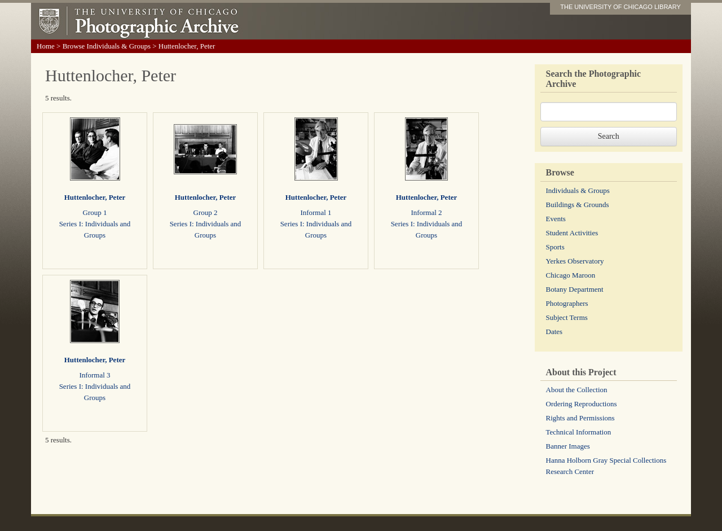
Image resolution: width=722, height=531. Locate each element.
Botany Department (575, 289)
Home (46, 46)
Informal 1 (315, 212)
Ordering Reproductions (581, 404)
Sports (555, 247)
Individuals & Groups (578, 190)
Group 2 (205, 212)
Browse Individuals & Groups (107, 46)
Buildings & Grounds (577, 204)
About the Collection (576, 389)
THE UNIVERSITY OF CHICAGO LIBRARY (620, 6)
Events (556, 218)
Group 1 (95, 212)
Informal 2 (426, 212)
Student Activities (572, 233)
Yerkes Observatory (575, 261)
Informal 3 (94, 375)
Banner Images (568, 446)
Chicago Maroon (571, 275)
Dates (554, 331)
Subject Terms (567, 317)
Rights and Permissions (580, 418)
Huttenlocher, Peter (95, 197)
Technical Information (578, 432)
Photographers (567, 303)
